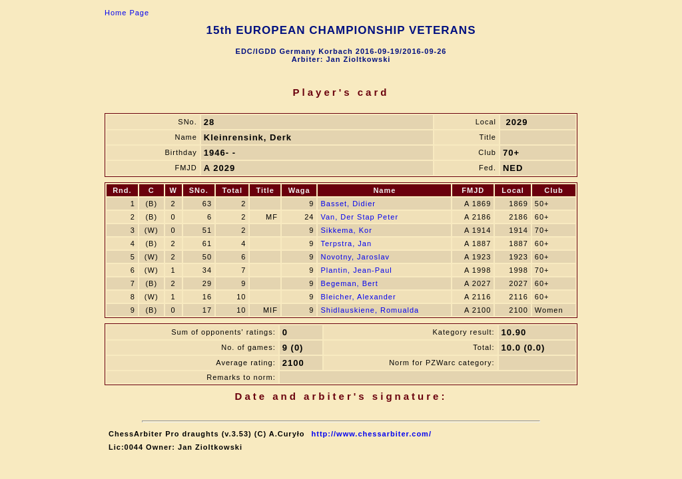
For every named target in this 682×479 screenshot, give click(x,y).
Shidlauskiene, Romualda (369, 310)
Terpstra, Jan (346, 243)
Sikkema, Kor (346, 230)
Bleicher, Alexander (358, 297)
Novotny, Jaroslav (355, 257)
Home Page (127, 13)
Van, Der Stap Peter (359, 217)
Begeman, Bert (349, 283)
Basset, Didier (347, 204)
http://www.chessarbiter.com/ (372, 434)
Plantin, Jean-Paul (356, 270)
